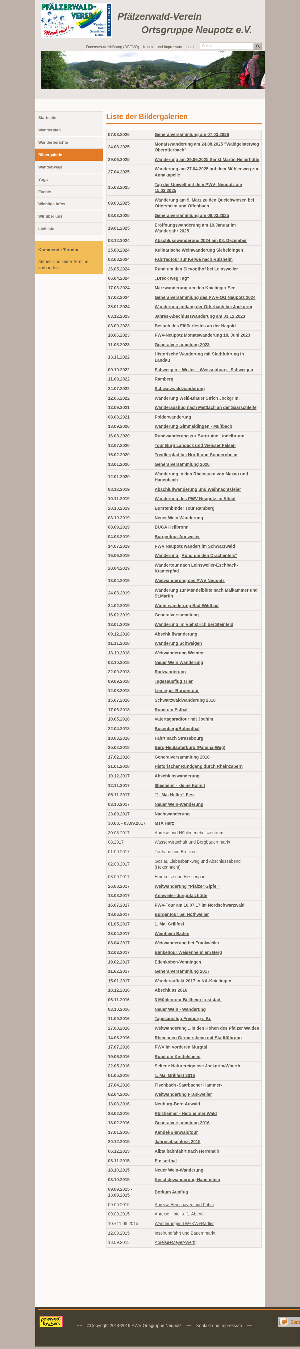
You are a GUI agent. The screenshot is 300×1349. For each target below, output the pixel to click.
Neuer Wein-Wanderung (179, 804)
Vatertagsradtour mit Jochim (184, 719)
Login (190, 47)
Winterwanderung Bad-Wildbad (187, 605)
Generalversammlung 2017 (182, 971)
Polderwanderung (173, 417)
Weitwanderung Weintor (179, 652)
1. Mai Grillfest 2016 (175, 1075)
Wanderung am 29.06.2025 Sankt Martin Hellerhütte (207, 159)
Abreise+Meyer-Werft (175, 1242)
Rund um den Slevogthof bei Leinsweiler (196, 268)
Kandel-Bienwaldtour (176, 1132)
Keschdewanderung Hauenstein (187, 1179)
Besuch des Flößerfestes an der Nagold (195, 325)
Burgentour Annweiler (177, 536)
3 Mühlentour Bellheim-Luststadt (188, 999)
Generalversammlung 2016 (182, 1122)
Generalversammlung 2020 (182, 464)
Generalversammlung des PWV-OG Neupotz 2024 (205, 297)
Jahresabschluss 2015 (178, 1141)
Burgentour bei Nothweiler (182, 914)
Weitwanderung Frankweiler (183, 1094)
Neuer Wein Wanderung (179, 517)
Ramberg (164, 379)
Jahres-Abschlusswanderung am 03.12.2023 (200, 316)
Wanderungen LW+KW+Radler (184, 1223)
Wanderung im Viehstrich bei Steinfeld (194, 624)
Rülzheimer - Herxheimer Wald (186, 1113)
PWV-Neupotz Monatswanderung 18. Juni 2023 (202, 335)
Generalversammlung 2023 (182, 344)
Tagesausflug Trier (174, 681)
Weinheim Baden (172, 933)
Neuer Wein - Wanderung (180, 1009)
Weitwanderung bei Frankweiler (187, 942)
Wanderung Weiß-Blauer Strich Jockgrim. (197, 398)
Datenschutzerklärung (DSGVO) (112, 47)
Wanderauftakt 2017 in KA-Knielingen (193, 980)
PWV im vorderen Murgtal (181, 1047)
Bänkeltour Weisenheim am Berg (188, 952)
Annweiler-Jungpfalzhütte (181, 895)
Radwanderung (170, 671)
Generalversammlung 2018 (182, 757)
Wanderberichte (53, 142)
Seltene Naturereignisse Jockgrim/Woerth (197, 1065)
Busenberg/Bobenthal (177, 728)
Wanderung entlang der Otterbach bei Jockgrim (203, 306)
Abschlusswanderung (177, 775)
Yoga (43, 179)
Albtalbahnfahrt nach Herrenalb (187, 1151)
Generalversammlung (177, 614)
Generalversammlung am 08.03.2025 (192, 215)
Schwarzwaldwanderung (180, 388)
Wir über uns (50, 216)
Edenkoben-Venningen (178, 962)
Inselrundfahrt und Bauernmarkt (185, 1233)
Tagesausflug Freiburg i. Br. (183, 1018)
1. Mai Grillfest (169, 923)
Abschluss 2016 (171, 990)
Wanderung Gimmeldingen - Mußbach (193, 426)
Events (44, 191)
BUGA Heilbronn (172, 527)
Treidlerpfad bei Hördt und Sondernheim (196, 454)
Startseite (47, 117)
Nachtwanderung (172, 813)
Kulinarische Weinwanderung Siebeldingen (199, 250)
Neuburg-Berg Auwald (177, 1103)
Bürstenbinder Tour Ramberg (185, 508)
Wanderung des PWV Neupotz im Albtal (195, 498)
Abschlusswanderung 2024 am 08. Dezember (201, 240)
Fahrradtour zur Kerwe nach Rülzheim (194, 259)
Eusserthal (166, 1160)
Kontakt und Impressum (162, 47)
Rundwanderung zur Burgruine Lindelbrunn (199, 435)
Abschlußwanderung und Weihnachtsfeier (198, 489)
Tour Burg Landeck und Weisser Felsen (195, 445)
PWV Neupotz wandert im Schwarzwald (195, 546)
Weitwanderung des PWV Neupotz (190, 580)
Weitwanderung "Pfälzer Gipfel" (187, 886)
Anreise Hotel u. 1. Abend (179, 1213)
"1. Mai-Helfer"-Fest (175, 794)
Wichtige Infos (51, 204)
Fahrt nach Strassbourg (179, 738)
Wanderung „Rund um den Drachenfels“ (196, 555)
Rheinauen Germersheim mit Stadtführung (198, 1037)
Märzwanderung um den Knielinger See (195, 287)
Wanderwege (50, 167)
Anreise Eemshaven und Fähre (184, 1204)
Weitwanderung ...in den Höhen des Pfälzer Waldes (207, 1028)
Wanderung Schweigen (178, 643)
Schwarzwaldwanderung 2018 (185, 700)
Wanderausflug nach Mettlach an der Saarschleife (205, 407)
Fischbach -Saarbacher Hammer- (188, 1085)
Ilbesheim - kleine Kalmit (180, 785)
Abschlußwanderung (176, 634)
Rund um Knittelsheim (178, 1056)
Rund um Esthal (171, 709)
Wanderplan (49, 130)
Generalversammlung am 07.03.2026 (192, 134)
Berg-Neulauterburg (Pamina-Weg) (190, 747)
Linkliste (46, 228)
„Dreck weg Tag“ (172, 278)
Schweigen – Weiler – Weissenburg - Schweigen (204, 369)
